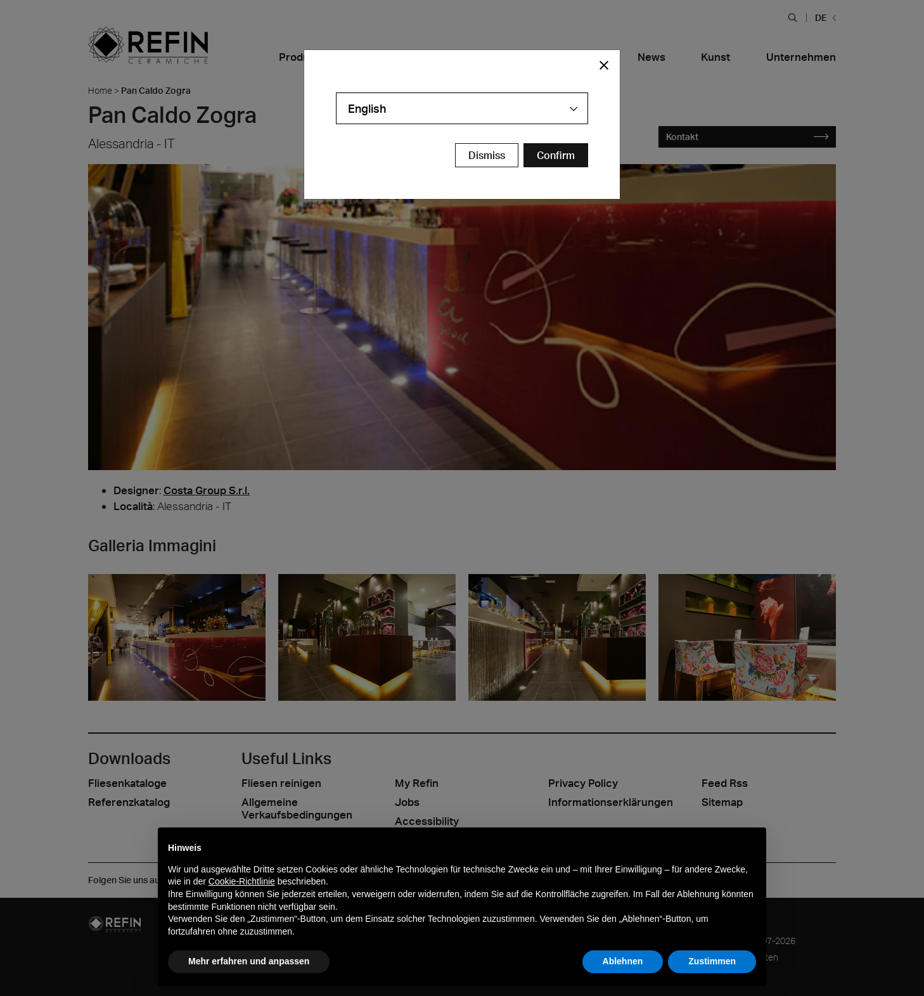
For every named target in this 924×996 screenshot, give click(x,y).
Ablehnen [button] (623, 961)
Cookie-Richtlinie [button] (242, 881)
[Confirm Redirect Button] (555, 155)
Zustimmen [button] (712, 961)
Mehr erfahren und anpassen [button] (248, 961)
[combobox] (462, 108)
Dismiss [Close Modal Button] (486, 155)
